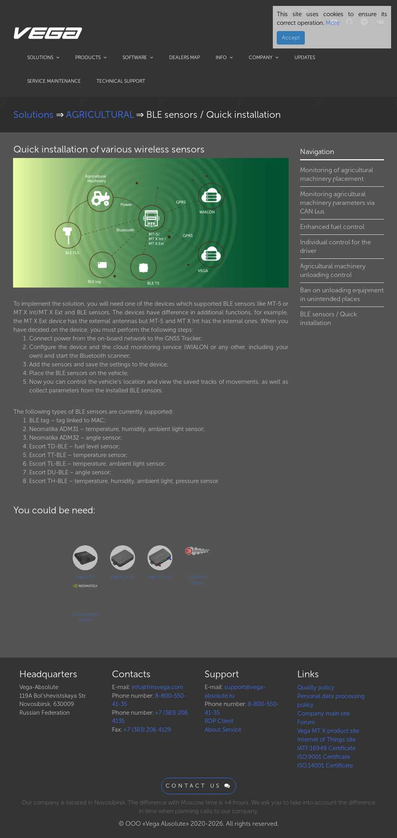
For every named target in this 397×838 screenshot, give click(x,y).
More (331, 22)
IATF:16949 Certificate (326, 748)
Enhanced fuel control (332, 226)
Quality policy (315, 687)
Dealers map (184, 57)
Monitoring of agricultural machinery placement (336, 174)
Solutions (43, 57)
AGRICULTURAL (101, 114)
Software (138, 57)
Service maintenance (54, 81)
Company (264, 57)
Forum (306, 722)
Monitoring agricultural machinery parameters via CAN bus (337, 202)
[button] (281, 165)
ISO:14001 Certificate (325, 765)
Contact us (199, 785)
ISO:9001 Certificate (323, 756)
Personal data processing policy (331, 700)
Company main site (323, 713)
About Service (223, 729)
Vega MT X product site (328, 730)
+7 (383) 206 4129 (147, 729)
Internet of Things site (326, 739)
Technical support (121, 81)
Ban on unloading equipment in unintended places (342, 294)
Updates (304, 57)
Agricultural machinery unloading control (332, 270)
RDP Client (219, 721)
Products (91, 57)
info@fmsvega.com (157, 687)
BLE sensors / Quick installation (328, 318)
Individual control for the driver (335, 246)
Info (224, 57)
